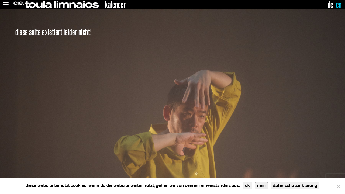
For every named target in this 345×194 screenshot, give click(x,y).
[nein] (338, 186)
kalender (115, 5)
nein (261, 185)
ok (247, 185)
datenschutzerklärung (295, 185)
